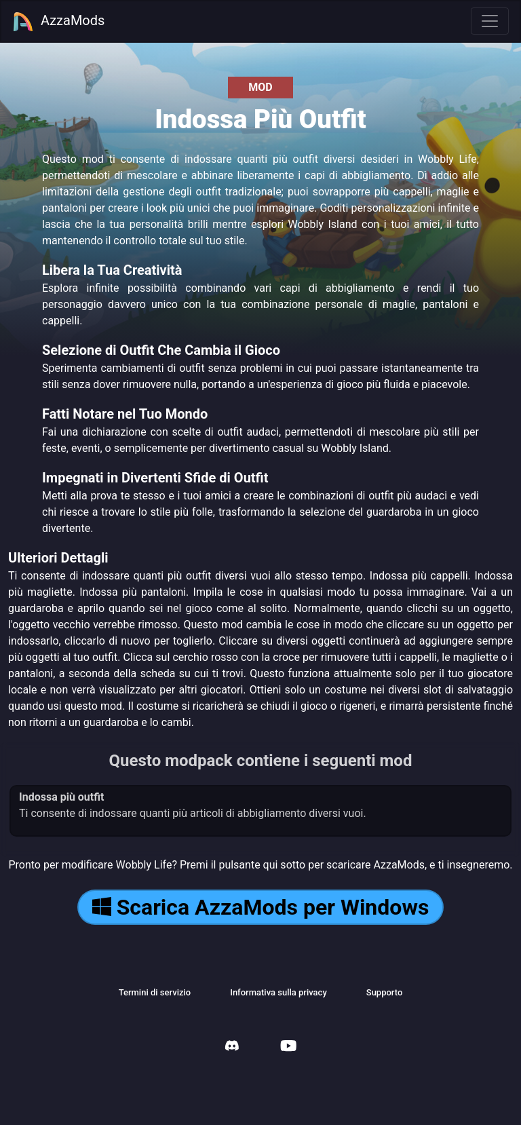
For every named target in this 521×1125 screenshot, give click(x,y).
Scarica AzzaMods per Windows (260, 907)
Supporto (384, 992)
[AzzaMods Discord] (232, 1047)
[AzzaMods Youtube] (288, 1047)
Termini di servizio (155, 992)
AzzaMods (58, 22)
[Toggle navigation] (490, 21)
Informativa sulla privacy (278, 992)
